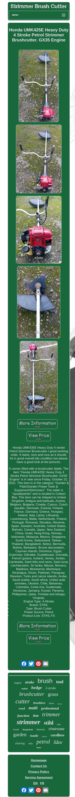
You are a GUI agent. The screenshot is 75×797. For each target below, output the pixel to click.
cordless (57, 735)
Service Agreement (38, 777)
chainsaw (56, 729)
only (30, 743)
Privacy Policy (38, 772)
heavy (60, 704)
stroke (29, 682)
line (36, 716)
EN (35, 783)
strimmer (28, 722)
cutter (23, 701)
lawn (51, 703)
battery (44, 736)
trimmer (51, 714)
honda (16, 729)
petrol (43, 741)
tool (59, 681)
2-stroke (50, 688)
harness (41, 729)
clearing (20, 743)
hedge (36, 687)
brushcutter (31, 694)
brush (45, 681)
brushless (39, 703)
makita (24, 688)
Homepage (39, 760)
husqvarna (28, 729)
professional (50, 708)
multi (33, 708)
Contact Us (39, 766)
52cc (58, 742)
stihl (48, 723)
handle (34, 735)
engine (17, 682)
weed (22, 708)
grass (53, 694)
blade (39, 747)
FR (42, 783)
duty (59, 724)
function (23, 716)
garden (20, 734)
